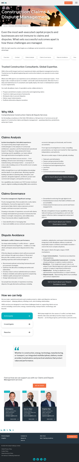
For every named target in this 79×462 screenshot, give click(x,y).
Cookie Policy (4, 451)
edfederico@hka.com (11, 416)
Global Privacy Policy (6, 449)
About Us (23, 438)
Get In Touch (39, 385)
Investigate (9, 324)
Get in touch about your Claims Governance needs (59, 223)
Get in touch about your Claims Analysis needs (59, 178)
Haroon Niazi (28, 409)
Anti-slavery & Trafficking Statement (10, 455)
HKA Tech (43, 436)
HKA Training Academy (46, 438)
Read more (13, 419)
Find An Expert (5, 436)
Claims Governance (45, 57)
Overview (6, 57)
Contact (17, 57)
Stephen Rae (46, 409)
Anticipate (8, 316)
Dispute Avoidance (62, 57)
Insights (3, 438)
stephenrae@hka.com (48, 416)
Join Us (23, 440)
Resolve (7, 332)
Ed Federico (9, 409)
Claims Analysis (29, 57)
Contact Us (68, 2)
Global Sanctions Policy (7, 453)
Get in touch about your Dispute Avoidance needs (59, 283)
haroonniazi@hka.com (30, 416)
